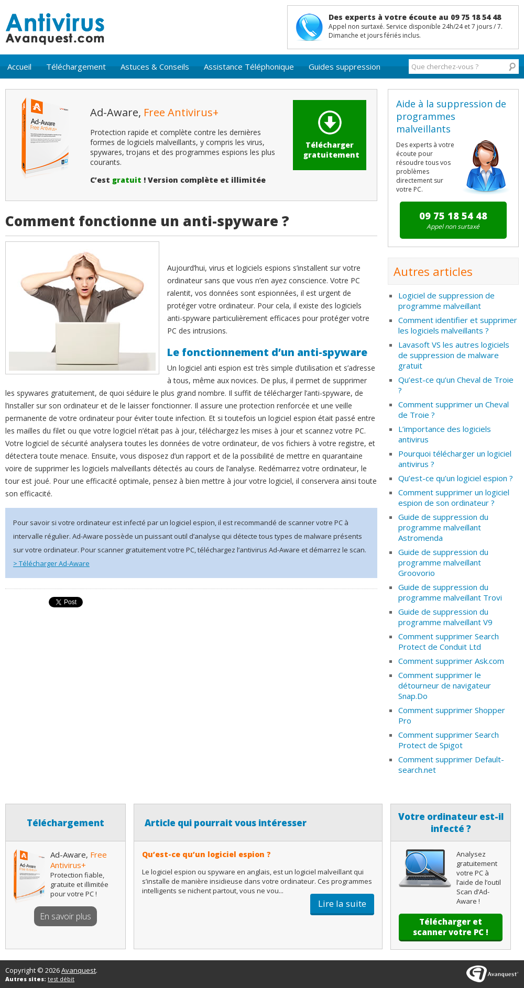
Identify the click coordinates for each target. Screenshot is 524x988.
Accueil (19, 66)
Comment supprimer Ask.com (451, 661)
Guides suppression (344, 66)
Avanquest (78, 970)
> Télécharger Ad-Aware (51, 563)
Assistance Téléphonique (249, 66)
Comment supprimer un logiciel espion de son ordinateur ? (453, 497)
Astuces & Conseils (155, 66)
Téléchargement (76, 66)
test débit (61, 979)
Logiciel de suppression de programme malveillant (446, 300)
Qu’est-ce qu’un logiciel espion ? (455, 478)
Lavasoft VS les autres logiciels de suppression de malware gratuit (453, 355)
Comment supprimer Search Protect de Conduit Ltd (448, 641)
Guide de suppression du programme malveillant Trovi (450, 592)
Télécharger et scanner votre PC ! (450, 926)
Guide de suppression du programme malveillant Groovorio (443, 562)
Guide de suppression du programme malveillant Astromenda (443, 527)
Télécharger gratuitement (331, 135)
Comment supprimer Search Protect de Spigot (448, 739)
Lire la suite (342, 903)
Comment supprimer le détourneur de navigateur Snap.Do (444, 685)
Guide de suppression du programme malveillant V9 (445, 616)
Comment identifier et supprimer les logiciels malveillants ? (457, 325)
